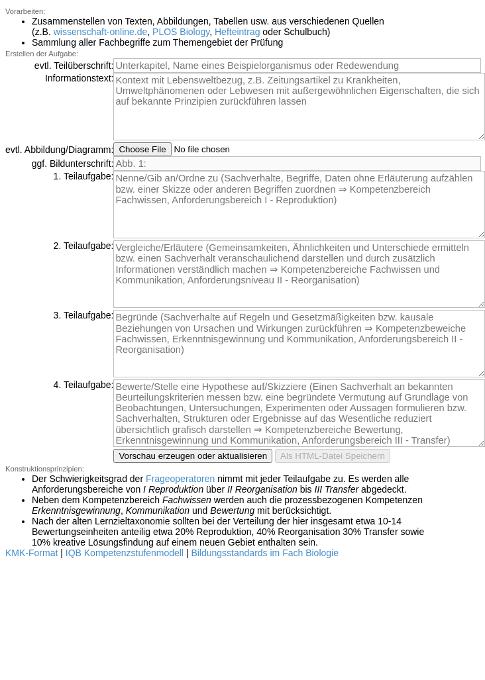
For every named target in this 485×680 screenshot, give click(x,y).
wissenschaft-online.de (101, 31)
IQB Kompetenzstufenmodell (125, 553)
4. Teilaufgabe (82, 384)
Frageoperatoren (180, 478)
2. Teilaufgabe (82, 245)
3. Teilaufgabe (82, 315)
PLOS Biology (180, 31)
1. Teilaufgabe (82, 176)
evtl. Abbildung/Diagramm (58, 149)
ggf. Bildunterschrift (71, 163)
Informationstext (78, 78)
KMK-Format (31, 553)
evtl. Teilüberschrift (72, 65)
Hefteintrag (237, 31)
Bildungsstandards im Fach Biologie (265, 553)
